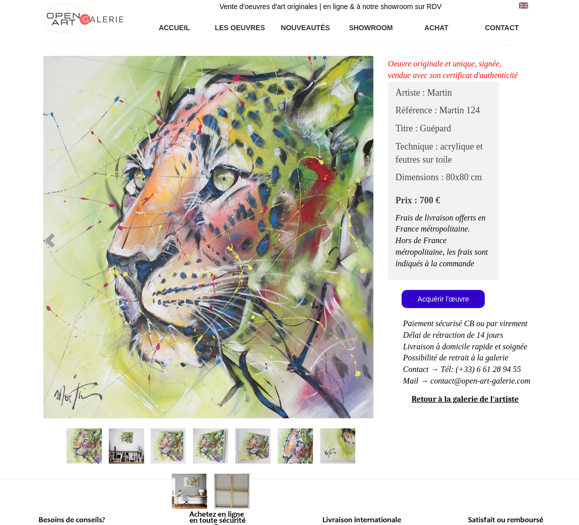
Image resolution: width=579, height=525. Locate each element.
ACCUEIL (174, 28)
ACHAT (436, 28)
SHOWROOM (371, 28)
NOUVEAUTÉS (305, 28)
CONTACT (502, 28)
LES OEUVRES (240, 28)
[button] (68, 237)
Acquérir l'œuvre (443, 299)
